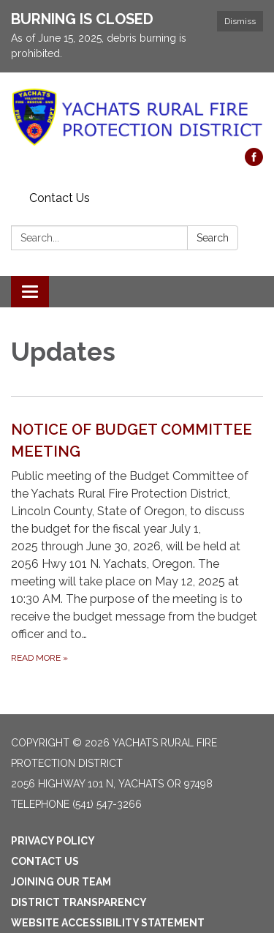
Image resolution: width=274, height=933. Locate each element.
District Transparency (79, 902)
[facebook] (254, 162)
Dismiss (240, 21)
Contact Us (59, 198)
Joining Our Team (61, 882)
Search (213, 238)
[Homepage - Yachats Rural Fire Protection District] (137, 117)
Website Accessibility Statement (108, 923)
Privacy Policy (53, 841)
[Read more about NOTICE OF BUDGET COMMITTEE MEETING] (137, 542)
